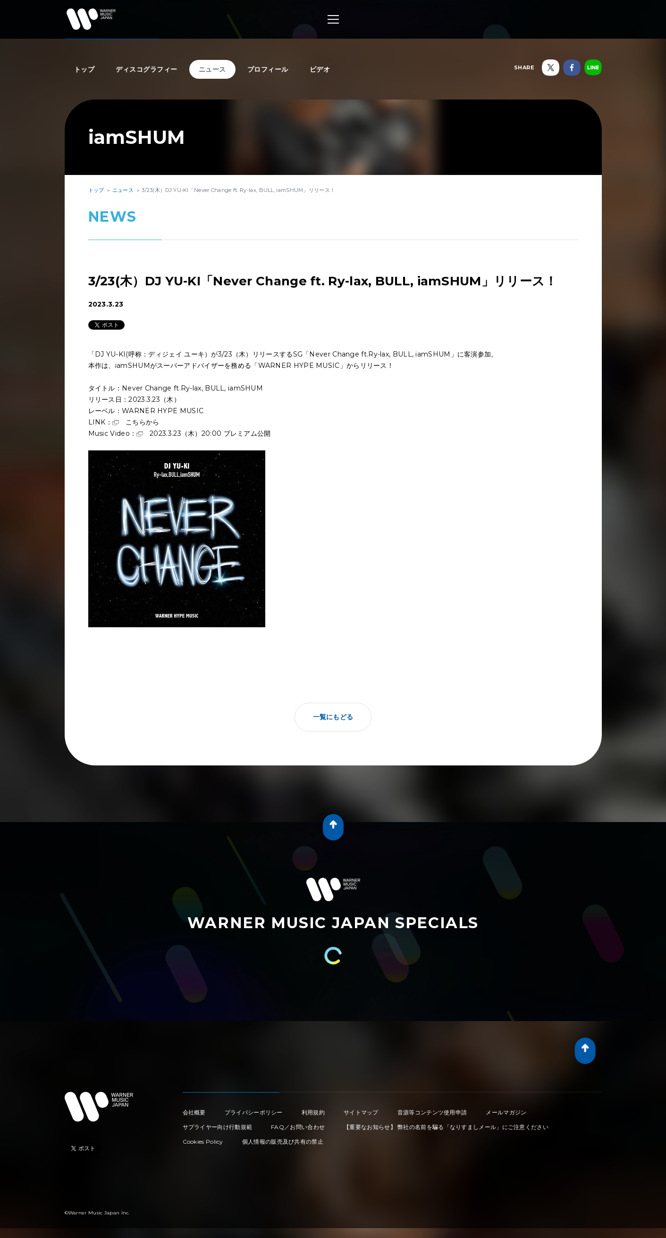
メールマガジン (506, 1112)
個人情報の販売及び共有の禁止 (282, 1141)
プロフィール (267, 69)
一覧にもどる (333, 717)
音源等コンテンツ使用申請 (432, 1112)
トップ (84, 69)
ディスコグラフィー (146, 69)
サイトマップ (361, 1112)
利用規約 (313, 1112)
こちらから (143, 422)
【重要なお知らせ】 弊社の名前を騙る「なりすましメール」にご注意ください (446, 1126)
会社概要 (194, 1112)
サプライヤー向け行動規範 (218, 1126)
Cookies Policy (203, 1141)
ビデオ (320, 69)
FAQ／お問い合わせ (298, 1126)
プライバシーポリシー (254, 1112)
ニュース (212, 69)
